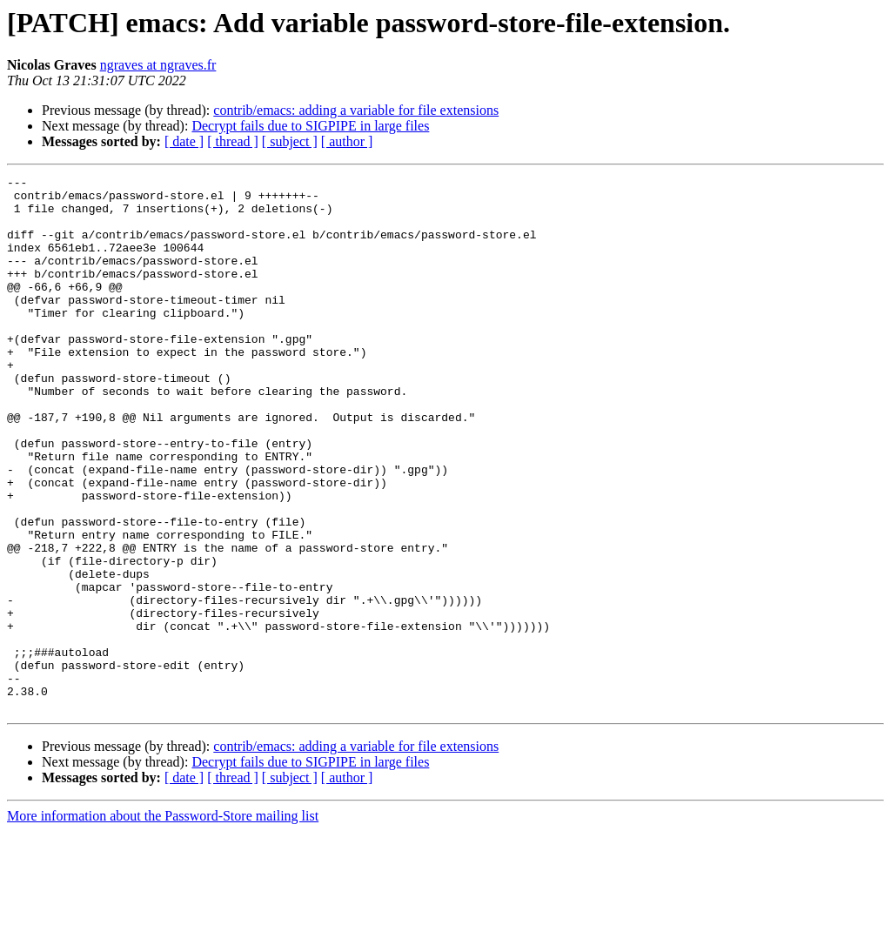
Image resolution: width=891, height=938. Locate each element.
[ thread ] (232, 141)
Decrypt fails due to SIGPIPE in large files (310, 125)
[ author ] (347, 141)
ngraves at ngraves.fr (158, 64)
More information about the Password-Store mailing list (162, 922)
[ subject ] (290, 141)
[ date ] (184, 141)
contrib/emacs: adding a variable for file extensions (356, 110)
